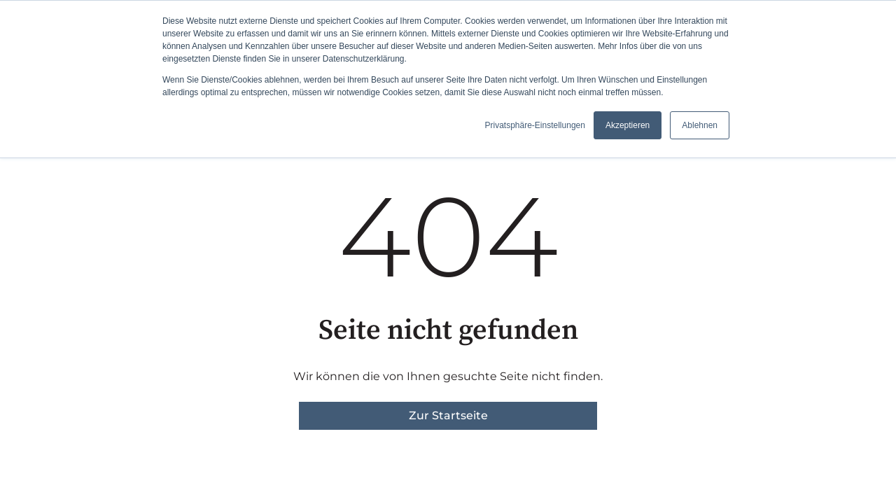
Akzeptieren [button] (628, 125)
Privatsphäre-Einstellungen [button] (534, 125)
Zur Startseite (448, 415)
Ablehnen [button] (700, 125)
